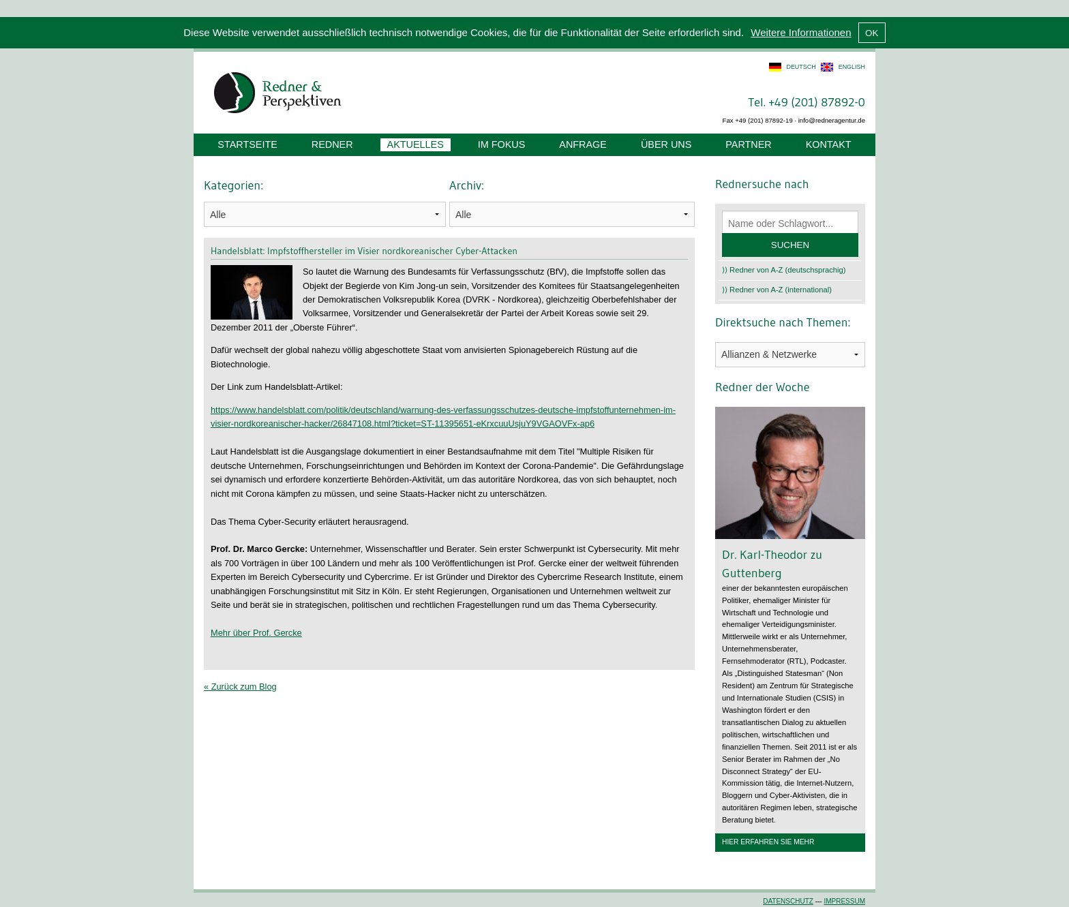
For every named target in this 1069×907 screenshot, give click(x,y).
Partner (748, 144)
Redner (332, 144)
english (852, 66)
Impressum (844, 901)
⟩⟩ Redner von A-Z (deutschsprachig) (784, 270)
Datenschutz (788, 901)
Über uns (666, 144)
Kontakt (829, 144)
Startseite (247, 144)
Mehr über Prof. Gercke (256, 633)
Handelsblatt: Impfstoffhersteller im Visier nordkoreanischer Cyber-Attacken (364, 251)
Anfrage (583, 144)
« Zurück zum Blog (240, 686)
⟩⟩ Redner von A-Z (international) (777, 290)
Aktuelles (415, 144)
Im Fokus (502, 144)
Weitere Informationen (801, 32)
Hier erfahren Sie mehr (768, 842)
